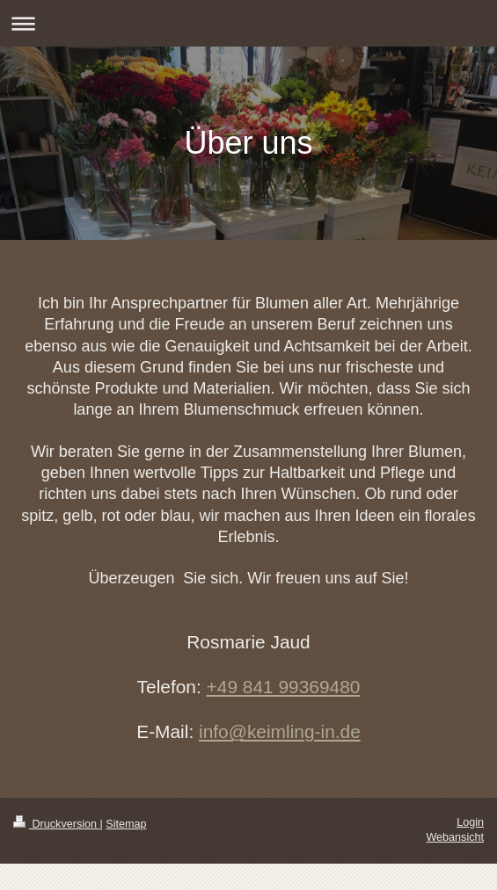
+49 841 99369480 (284, 687)
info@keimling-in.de (280, 731)
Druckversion (56, 824)
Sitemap (126, 824)
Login (470, 822)
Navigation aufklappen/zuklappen (248, 23)
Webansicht (455, 837)
